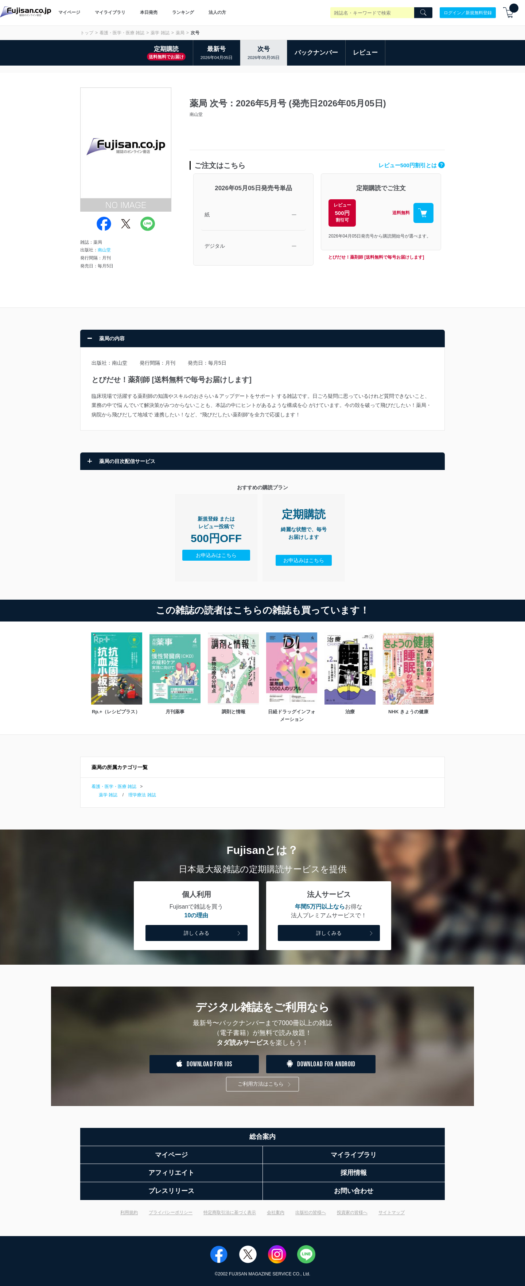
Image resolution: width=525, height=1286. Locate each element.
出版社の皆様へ (310, 1212)
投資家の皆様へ (352, 1212)
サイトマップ (391, 1212)
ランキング (183, 12)
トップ (86, 32)
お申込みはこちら (216, 555)
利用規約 (129, 1212)
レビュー (365, 52)
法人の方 (217, 12)
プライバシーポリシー (170, 1212)
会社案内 (275, 1212)
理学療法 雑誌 (142, 794)
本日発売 (149, 12)
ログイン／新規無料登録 (468, 12)
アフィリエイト (171, 1172)
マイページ (69, 12)
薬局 (180, 32)
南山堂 (104, 249)
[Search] (423, 12)
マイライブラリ (110, 12)
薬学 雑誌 (160, 32)
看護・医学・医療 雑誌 (122, 32)
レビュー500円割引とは (411, 165)
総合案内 (262, 1136)
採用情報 (354, 1172)
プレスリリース (171, 1191)
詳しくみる (213, 933)
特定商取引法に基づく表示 (229, 1212)
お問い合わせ (353, 1191)
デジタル (215, 246)
